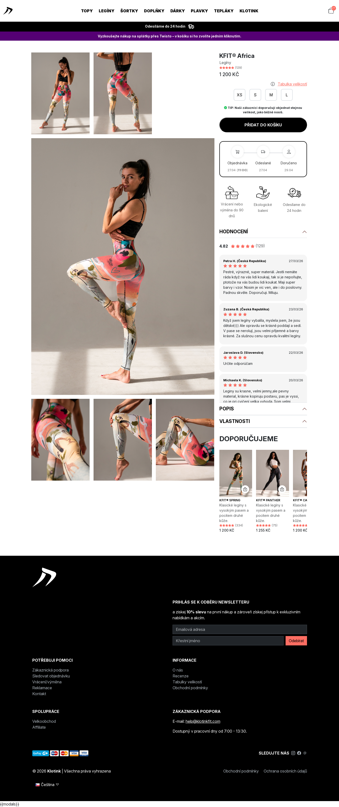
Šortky (129, 10)
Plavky (199, 10)
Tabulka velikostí (292, 84)
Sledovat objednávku (51, 675)
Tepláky (224, 10)
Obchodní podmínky (190, 687)
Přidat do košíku (263, 124)
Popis (226, 409)
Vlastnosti (234, 421)
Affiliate (39, 727)
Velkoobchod (44, 721)
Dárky (177, 10)
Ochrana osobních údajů (285, 771)
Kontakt (39, 693)
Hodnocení (233, 232)
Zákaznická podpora (50, 670)
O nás (178, 670)
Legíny (106, 10)
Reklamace (42, 687)
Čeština (47, 784)
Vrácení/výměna (47, 681)
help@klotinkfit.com (203, 721)
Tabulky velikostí (187, 681)
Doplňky (154, 10)
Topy (87, 10)
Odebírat (296, 640)
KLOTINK (249, 10)
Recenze (181, 675)
